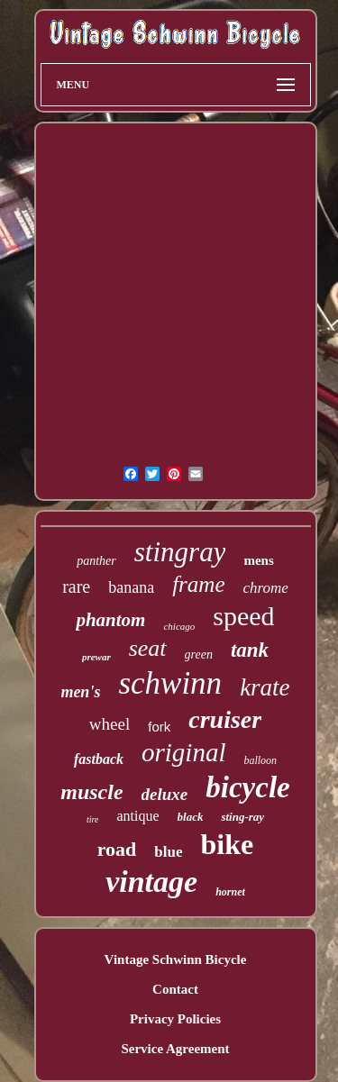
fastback (98, 759)
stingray (180, 552)
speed (243, 616)
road (117, 849)
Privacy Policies (175, 1019)
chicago (179, 626)
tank (250, 650)
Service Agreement (175, 1048)
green (199, 654)
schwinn (170, 683)
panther (96, 561)
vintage (151, 881)
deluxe (165, 794)
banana (131, 587)
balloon (260, 760)
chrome (265, 587)
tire (93, 819)
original (183, 752)
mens (258, 560)
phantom (110, 620)
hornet (230, 892)
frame (198, 584)
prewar (96, 656)
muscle (91, 792)
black (191, 816)
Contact (175, 989)
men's (80, 692)
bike (227, 844)
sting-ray (242, 816)
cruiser (224, 719)
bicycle (247, 787)
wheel (109, 723)
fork (159, 726)
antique (137, 815)
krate (264, 687)
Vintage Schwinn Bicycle (176, 959)
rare (76, 586)
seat (148, 648)
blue (168, 851)
